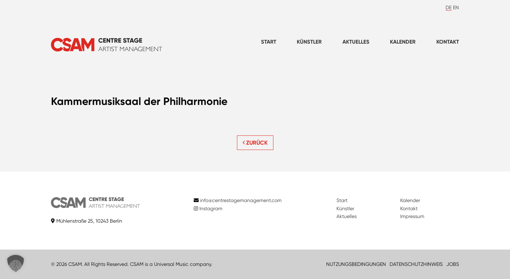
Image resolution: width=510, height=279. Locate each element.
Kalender (402, 42)
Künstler (309, 42)
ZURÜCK (255, 142)
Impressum (412, 216)
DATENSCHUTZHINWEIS (416, 264)
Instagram (208, 208)
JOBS (452, 264)
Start (268, 42)
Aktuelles (355, 42)
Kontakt (447, 42)
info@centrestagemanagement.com (241, 200)
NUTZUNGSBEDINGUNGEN (356, 264)
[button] (15, 263)
